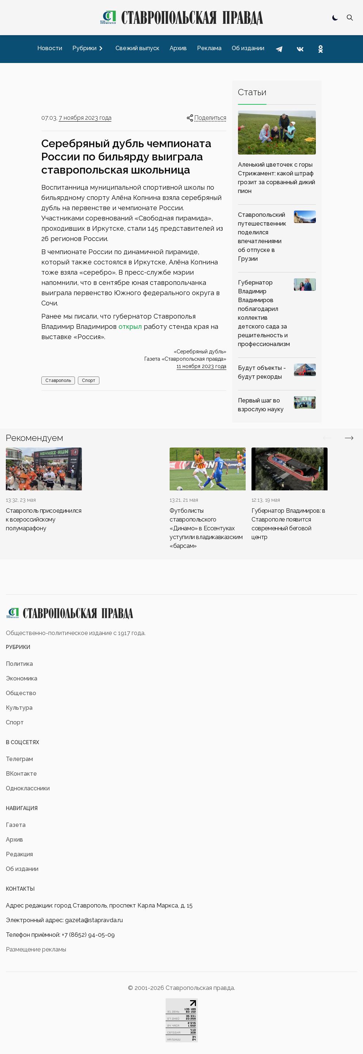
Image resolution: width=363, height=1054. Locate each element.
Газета (16, 824)
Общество (21, 693)
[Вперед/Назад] (327, 438)
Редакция (19, 854)
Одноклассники (28, 788)
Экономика (21, 678)
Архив (14, 839)
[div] (44, 490)
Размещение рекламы (36, 949)
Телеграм (19, 759)
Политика (19, 663)
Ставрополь (58, 380)
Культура (19, 707)
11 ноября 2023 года (201, 366)
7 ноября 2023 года (85, 117)
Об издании (22, 868)
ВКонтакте (21, 773)
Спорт (88, 380)
